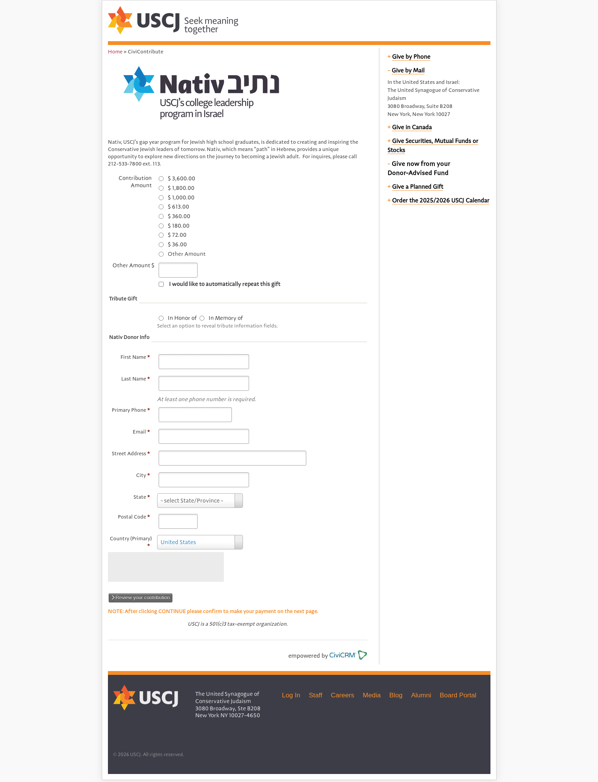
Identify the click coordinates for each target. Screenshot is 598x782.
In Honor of (182, 318)
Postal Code (134, 517)
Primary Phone (131, 410)
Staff (315, 695)
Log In (291, 695)
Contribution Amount (135, 182)
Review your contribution (140, 598)
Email (141, 432)
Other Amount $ (133, 265)
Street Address (131, 453)
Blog (396, 695)
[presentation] (166, 567)
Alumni (421, 695)
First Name (135, 357)
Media (372, 695)
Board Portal (458, 695)
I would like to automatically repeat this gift (224, 284)
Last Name (135, 379)
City (143, 475)
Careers (342, 695)
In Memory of (226, 318)
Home (115, 51)
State (141, 497)
